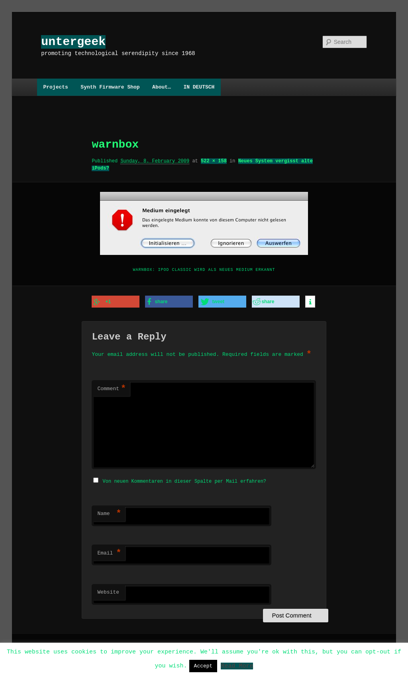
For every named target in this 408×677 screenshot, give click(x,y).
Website (108, 590)
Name (109, 512)
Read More (237, 665)
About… (161, 87)
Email (109, 552)
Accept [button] (203, 665)
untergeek (73, 42)
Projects (55, 87)
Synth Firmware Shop (109, 87)
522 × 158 (214, 161)
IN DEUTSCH (198, 87)
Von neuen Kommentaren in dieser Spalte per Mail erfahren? (184, 479)
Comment (111, 388)
